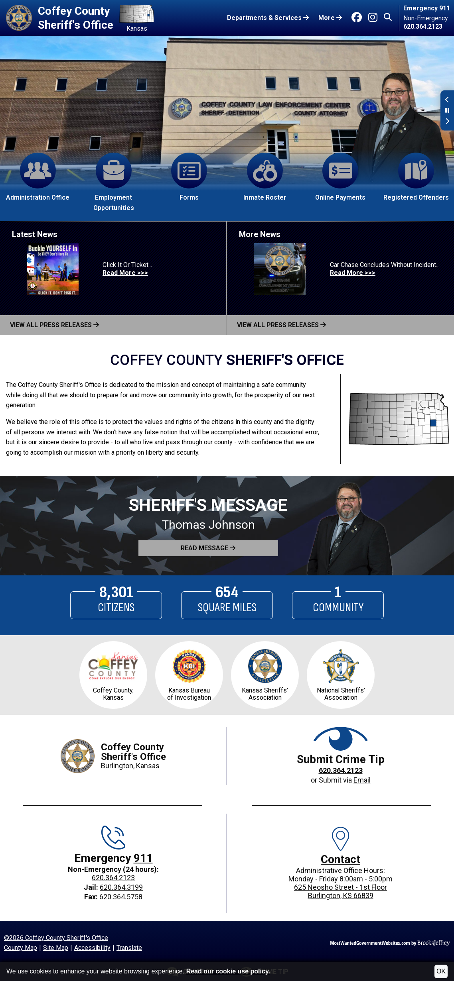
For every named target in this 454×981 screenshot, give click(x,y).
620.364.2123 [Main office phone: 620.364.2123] (113, 877)
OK (441, 971)
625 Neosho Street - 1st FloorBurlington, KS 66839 (340, 891)
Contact (340, 859)
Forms (189, 177)
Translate (129, 948)
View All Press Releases (54, 325)
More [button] (330, 18)
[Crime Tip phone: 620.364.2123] (341, 771)
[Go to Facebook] (356, 18)
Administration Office (37, 177)
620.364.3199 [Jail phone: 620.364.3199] (121, 887)
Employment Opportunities (113, 182)
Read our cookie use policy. (228, 971)
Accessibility (92, 948)
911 (143, 858)
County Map (20, 948)
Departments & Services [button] (268, 18)
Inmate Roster (264, 177)
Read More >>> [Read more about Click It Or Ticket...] (125, 273)
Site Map (55, 948)
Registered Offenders (416, 177)
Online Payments (340, 177)
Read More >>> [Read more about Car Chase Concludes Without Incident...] (352, 273)
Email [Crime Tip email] (362, 780)
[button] (388, 18)
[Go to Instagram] (372, 18)
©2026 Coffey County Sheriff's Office (56, 938)
